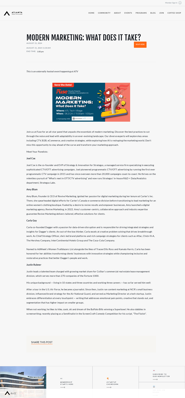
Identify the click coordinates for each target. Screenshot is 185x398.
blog (153, 13)
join (161, 13)
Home (91, 13)
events (128, 13)
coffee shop (174, 13)
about (117, 13)
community (104, 13)
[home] (13, 13)
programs (141, 13)
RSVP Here (140, 44)
